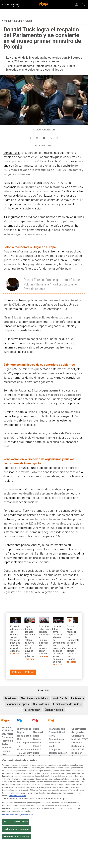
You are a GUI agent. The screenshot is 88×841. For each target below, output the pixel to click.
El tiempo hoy (32, 709)
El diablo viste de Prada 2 (67, 704)
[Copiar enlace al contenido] (57, 137)
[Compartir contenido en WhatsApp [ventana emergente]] (51, 137)
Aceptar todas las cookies (16, 822)
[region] (44, 798)
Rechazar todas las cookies (16, 829)
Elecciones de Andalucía (35, 698)
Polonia (42, 161)
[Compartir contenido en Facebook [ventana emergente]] (30, 137)
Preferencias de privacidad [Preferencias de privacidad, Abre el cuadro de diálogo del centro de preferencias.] (16, 836)
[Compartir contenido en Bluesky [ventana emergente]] (44, 137)
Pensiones (10, 698)
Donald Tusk (11, 152)
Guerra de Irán (41, 704)
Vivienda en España (18, 704)
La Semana (77, 698)
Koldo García (60, 698)
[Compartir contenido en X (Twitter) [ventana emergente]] (37, 137)
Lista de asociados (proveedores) (17, 815)
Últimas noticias (54, 709)
